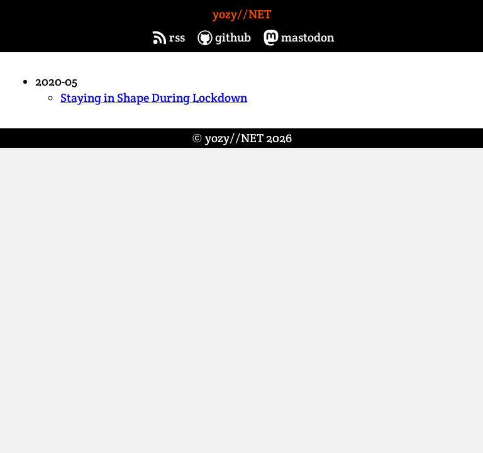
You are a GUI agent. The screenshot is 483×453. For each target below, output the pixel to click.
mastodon (297, 38)
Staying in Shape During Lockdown (153, 98)
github (223, 38)
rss (167, 38)
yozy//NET (242, 14)
